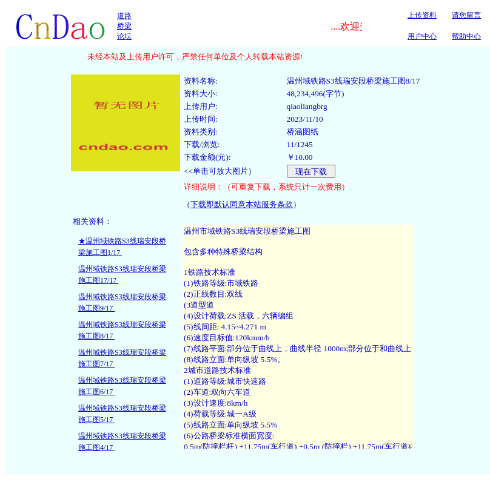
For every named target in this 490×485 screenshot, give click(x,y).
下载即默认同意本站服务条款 (241, 204)
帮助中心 (466, 36)
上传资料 (422, 15)
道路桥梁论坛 (124, 26)
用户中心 (422, 36)
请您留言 (466, 15)
